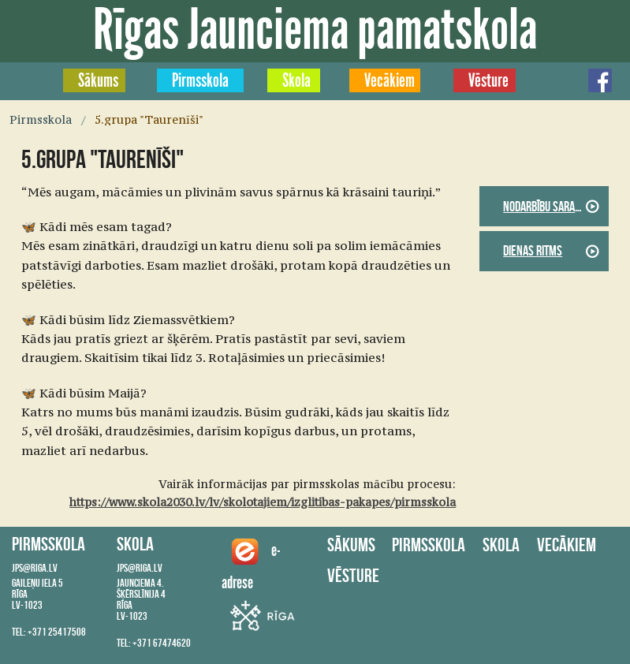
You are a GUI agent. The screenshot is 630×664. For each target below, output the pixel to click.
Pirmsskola (200, 80)
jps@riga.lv (35, 567)
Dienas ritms (532, 251)
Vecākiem (389, 80)
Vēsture (488, 80)
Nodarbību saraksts (549, 206)
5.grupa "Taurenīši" (149, 119)
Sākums (98, 80)
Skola (296, 80)
